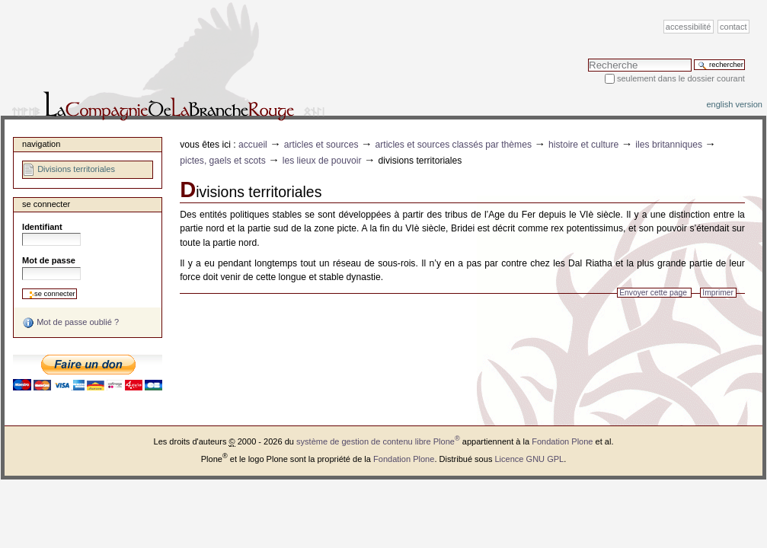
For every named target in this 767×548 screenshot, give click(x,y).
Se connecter (46, 204)
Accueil (252, 144)
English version (734, 104)
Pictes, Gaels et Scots (223, 160)
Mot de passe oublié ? (70, 323)
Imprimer (717, 292)
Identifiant (42, 226)
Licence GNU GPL (529, 459)
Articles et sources (321, 144)
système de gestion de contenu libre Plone (378, 441)
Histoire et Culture (583, 144)
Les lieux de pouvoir (322, 160)
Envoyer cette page (653, 292)
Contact (733, 26)
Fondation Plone (562, 441)
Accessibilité (688, 26)
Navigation (41, 143)
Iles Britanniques (668, 144)
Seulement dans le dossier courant (681, 78)
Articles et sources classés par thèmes (453, 144)
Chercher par (587, 58)
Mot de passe (48, 260)
